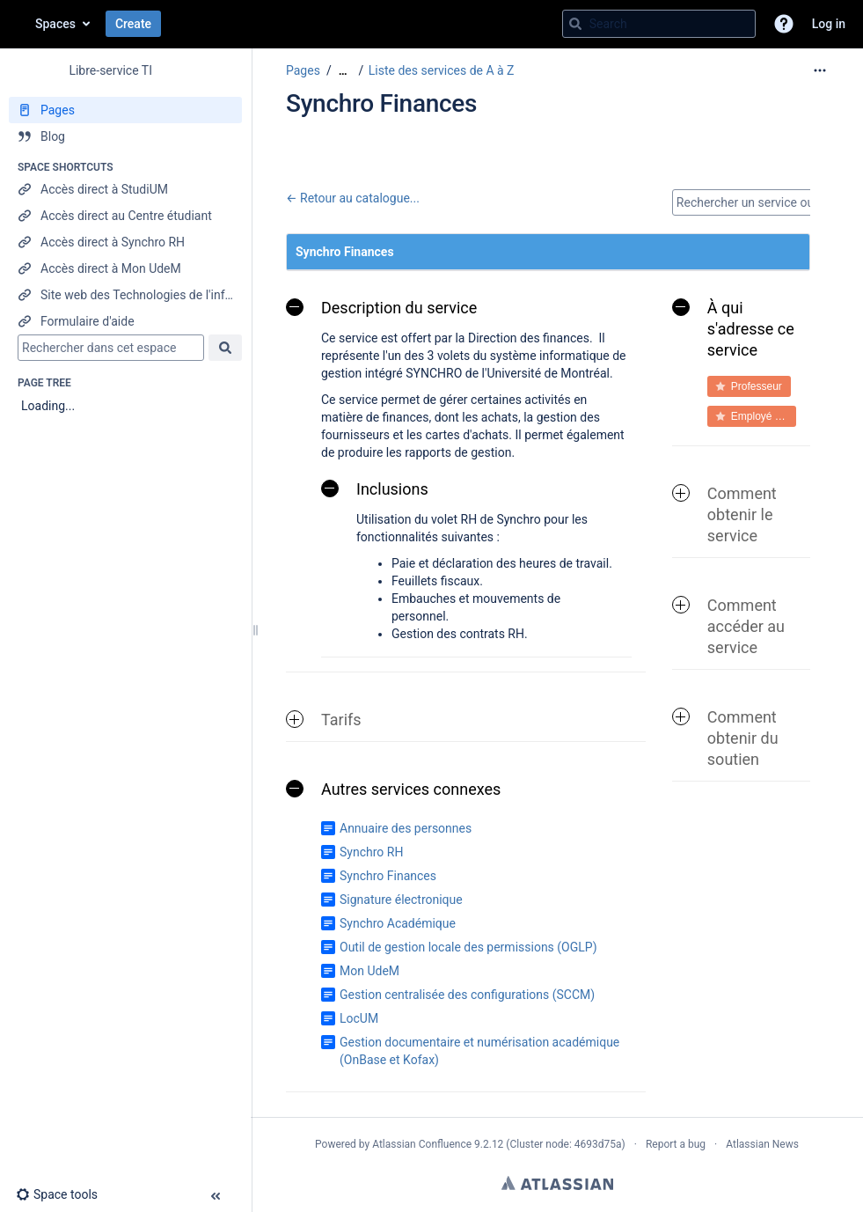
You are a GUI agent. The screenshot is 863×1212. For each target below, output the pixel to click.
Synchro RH (371, 852)
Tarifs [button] (324, 719)
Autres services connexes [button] (393, 789)
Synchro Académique (398, 923)
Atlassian (557, 1183)
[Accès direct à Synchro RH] (125, 242)
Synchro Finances (388, 876)
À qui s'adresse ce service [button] (733, 328)
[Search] (575, 24)
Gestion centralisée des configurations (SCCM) (467, 995)
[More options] (820, 70)
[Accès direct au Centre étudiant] (125, 215)
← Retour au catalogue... (353, 198)
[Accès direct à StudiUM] (125, 189)
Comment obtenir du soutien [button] (725, 738)
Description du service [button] (381, 307)
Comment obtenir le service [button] (724, 514)
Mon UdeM (369, 971)
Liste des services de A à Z (442, 70)
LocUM (359, 1018)
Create (133, 24)
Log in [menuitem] (828, 24)
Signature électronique (401, 899)
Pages (303, 70)
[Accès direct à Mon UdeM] (125, 268)
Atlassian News (762, 1144)
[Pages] (125, 110)
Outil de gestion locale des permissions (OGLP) (468, 947)
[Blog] (125, 136)
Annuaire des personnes (406, 828)
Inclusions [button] (374, 489)
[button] (783, 24)
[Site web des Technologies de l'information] (125, 295)
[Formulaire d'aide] (125, 321)
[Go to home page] (17, 24)
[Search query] (659, 24)
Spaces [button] (55, 24)
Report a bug (676, 1144)
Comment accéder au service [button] (728, 626)
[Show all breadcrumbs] (343, 70)
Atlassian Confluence (422, 1144)
